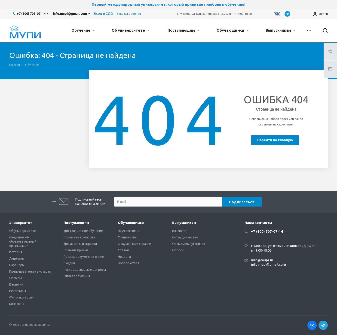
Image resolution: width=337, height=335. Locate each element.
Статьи (123, 250)
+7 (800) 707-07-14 (31, 13)
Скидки (69, 263)
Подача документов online (84, 257)
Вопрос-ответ (128, 263)
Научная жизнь (129, 231)
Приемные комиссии (79, 237)
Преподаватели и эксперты (30, 271)
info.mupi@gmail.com (70, 13)
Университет (20, 223)
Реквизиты (17, 291)
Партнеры (17, 265)
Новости (124, 257)
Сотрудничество (185, 237)
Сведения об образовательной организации (23, 241)
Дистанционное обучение (83, 231)
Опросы (178, 250)
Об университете (130, 30)
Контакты (16, 304)
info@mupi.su (262, 260)
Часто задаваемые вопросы (85, 269)
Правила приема (76, 250)
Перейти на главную (275, 140)
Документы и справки (80, 244)
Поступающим (183, 30)
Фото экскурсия (21, 297)
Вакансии (16, 284)
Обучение (83, 30)
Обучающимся (233, 30)
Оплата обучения (77, 276)
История (15, 252)
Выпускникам (280, 30)
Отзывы (15, 278)
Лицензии (16, 258)
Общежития (127, 237)
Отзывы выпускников (188, 244)
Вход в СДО (103, 13)
